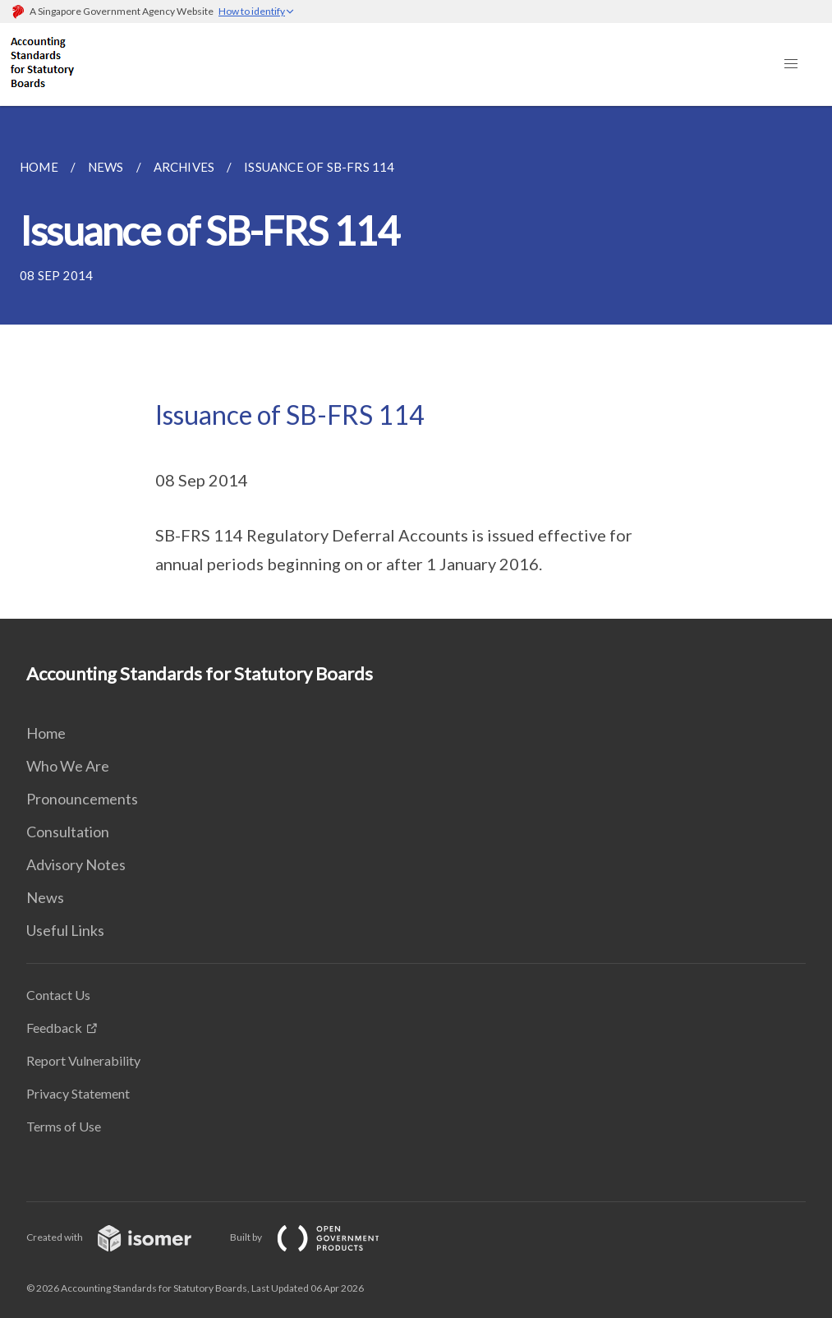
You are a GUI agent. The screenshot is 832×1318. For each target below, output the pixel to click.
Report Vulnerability (83, 1060)
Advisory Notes (76, 864)
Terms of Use (63, 1126)
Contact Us (58, 994)
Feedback (54, 1027)
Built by (318, 1237)
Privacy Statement (78, 1093)
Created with (122, 1237)
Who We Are (67, 766)
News (45, 897)
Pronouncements (82, 799)
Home (46, 733)
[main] (416, 362)
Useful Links (65, 930)
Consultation (67, 832)
